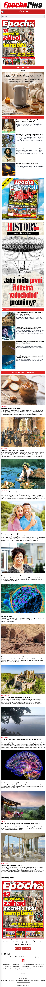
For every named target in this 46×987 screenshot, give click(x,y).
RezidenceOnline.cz (8, 969)
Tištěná (17, 948)
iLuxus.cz (40, 966)
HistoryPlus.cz (29, 969)
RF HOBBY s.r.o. (23, 978)
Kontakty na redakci (13, 980)
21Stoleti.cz (34, 966)
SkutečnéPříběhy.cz (16, 964)
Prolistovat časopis (23, 67)
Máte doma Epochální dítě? (23, 982)
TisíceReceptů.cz (25, 966)
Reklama (6, 980)
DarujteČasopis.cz (19, 969)
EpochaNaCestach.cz (28, 964)
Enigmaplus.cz (15, 966)
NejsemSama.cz (38, 969)
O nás (2, 980)
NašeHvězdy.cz (6, 964)
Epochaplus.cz (7, 966)
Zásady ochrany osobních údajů (25, 980)
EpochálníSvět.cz (39, 964)
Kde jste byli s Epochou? (39, 980)
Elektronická (26, 948)
